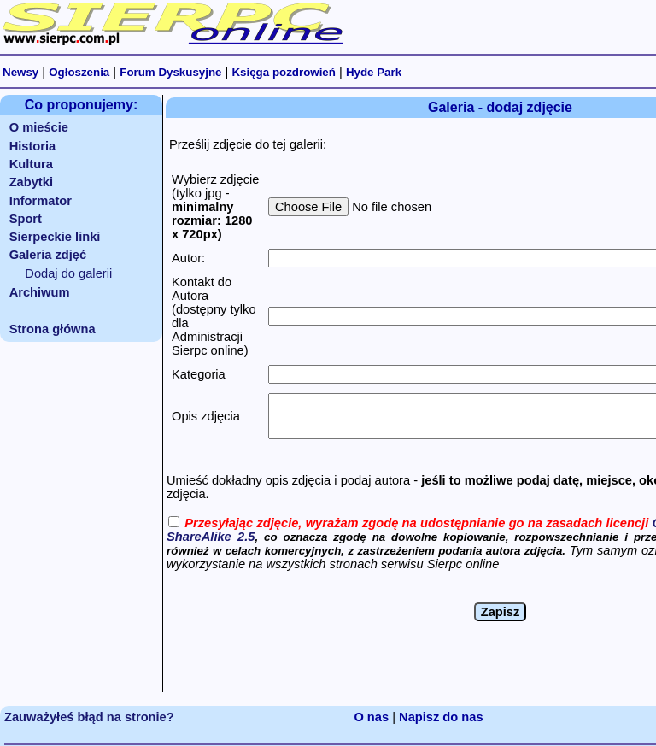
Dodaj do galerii (68, 273)
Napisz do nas (441, 717)
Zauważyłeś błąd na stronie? (89, 717)
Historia (32, 146)
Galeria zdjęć (47, 254)
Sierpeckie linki (55, 237)
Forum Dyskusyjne (170, 72)
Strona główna (52, 329)
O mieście (38, 127)
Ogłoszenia (79, 72)
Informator (40, 201)
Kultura (31, 164)
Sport (25, 219)
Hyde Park (373, 72)
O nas (371, 717)
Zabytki (31, 182)
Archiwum (39, 292)
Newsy (20, 72)
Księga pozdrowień (283, 72)
